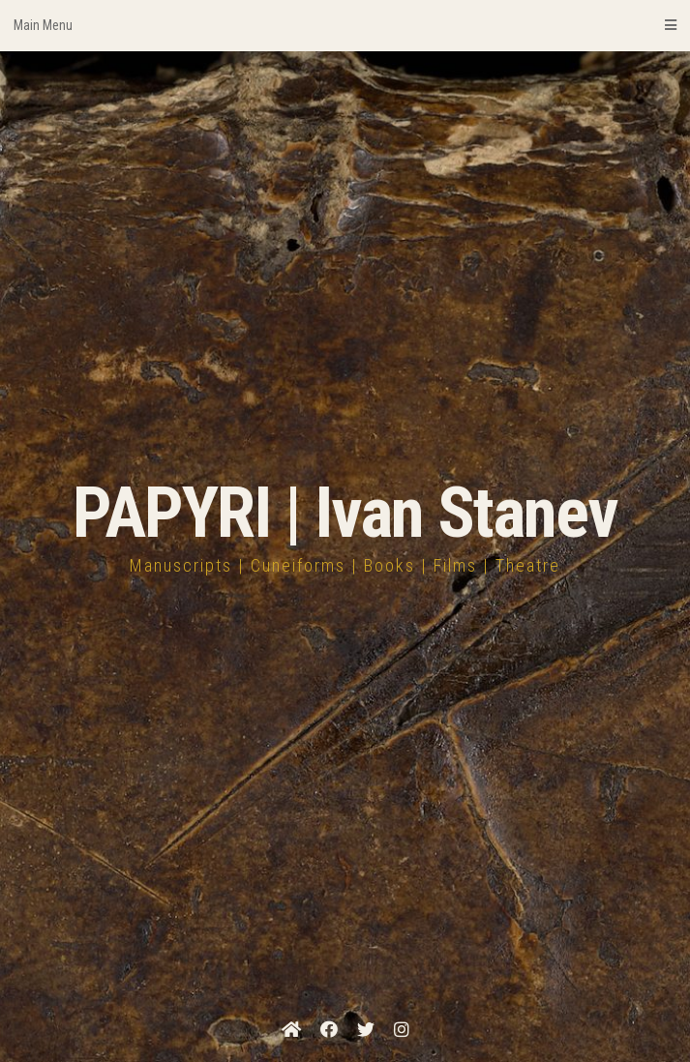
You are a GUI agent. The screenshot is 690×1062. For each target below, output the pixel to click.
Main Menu (345, 25)
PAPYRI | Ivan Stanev (345, 513)
